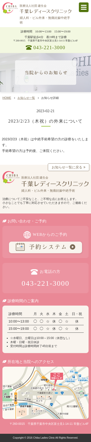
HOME (6, 98)
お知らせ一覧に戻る (67, 167)
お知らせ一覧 (26, 98)
